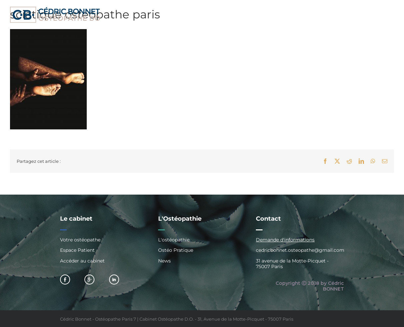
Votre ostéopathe (80, 240)
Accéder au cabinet (82, 261)
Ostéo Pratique (175, 250)
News (164, 261)
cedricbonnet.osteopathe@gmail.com (300, 250)
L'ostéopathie (173, 240)
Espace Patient (77, 250)
